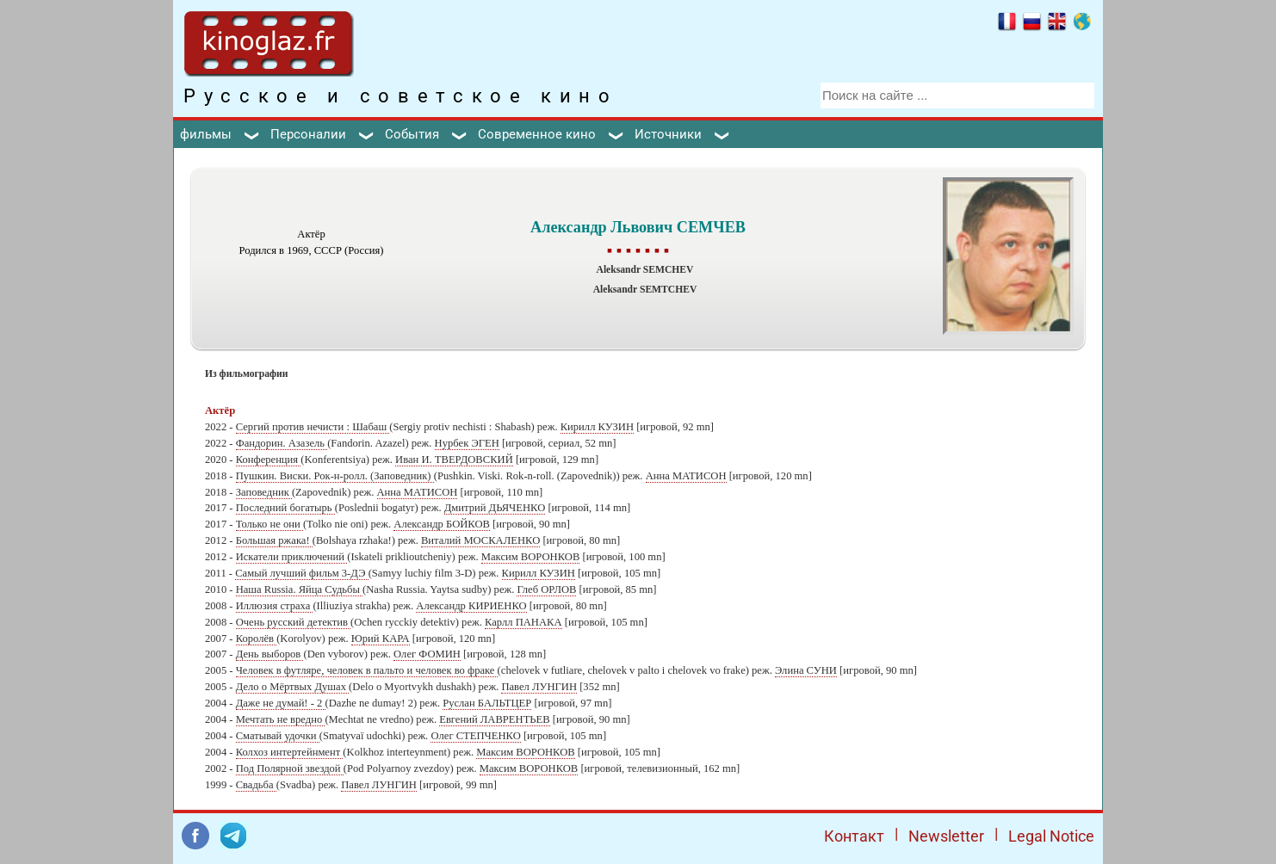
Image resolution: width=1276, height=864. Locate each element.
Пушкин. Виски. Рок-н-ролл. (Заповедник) (335, 476)
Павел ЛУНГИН (539, 687)
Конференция (268, 460)
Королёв (256, 639)
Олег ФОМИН (427, 654)
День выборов (270, 654)
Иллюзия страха (274, 606)
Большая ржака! (274, 540)
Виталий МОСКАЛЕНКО (480, 540)
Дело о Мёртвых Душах (292, 687)
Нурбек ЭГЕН (467, 443)
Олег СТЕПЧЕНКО (475, 736)
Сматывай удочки (277, 736)
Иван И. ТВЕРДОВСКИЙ (454, 460)
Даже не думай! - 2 (280, 703)
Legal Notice (1051, 836)
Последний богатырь (285, 508)
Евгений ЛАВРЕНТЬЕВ (494, 719)
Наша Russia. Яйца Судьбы (299, 589)
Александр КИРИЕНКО (471, 606)
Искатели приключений (292, 557)
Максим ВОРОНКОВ (530, 557)
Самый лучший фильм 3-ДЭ (301, 573)
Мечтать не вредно (280, 719)
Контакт (854, 836)
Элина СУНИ (806, 670)
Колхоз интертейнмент (290, 752)
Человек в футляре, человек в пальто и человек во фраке (367, 670)
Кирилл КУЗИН (597, 427)
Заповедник (264, 492)
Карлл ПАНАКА (523, 622)
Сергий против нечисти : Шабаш (313, 427)
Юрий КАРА (380, 639)
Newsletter (946, 836)
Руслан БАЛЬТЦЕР (487, 703)
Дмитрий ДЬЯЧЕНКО (495, 508)
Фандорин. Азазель (281, 443)
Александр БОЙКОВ (441, 524)
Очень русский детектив (293, 622)
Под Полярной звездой (290, 768)
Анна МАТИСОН (686, 476)
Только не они (269, 524)
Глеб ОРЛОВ (546, 589)
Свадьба (256, 785)
